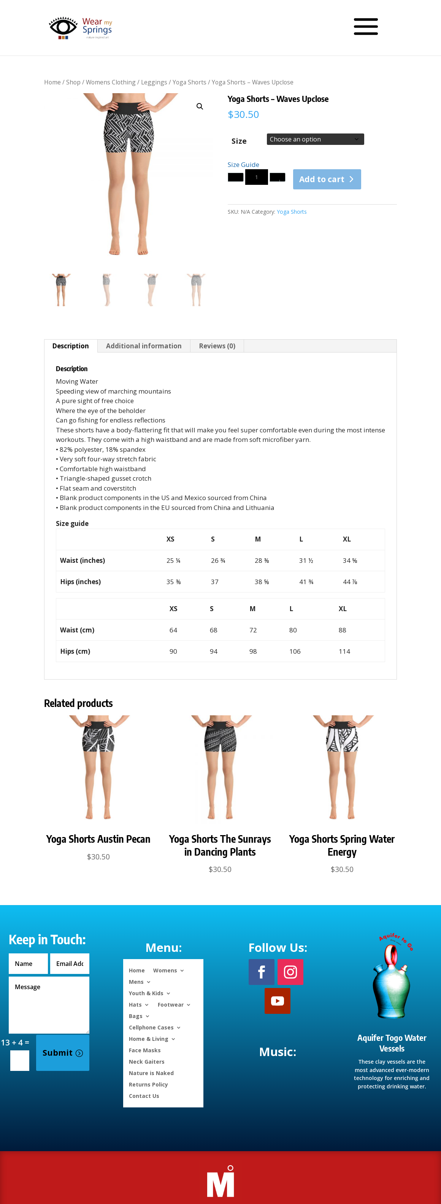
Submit (58, 1052)
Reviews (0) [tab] (217, 346)
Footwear (171, 1004)
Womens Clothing (111, 82)
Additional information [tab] (144, 346)
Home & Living (148, 1038)
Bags (136, 1015)
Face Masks (145, 1050)
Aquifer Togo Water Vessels (392, 1043)
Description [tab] (70, 346)
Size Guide (243, 164)
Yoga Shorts (189, 82)
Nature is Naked (151, 1072)
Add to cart (321, 179)
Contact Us (144, 1095)
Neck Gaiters (147, 1061)
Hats (135, 1004)
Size (239, 141)
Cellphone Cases (151, 1027)
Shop (73, 82)
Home (52, 82)
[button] (200, 106)
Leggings (154, 82)
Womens (165, 970)
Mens (136, 981)
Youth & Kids (146, 993)
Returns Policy (148, 1084)
